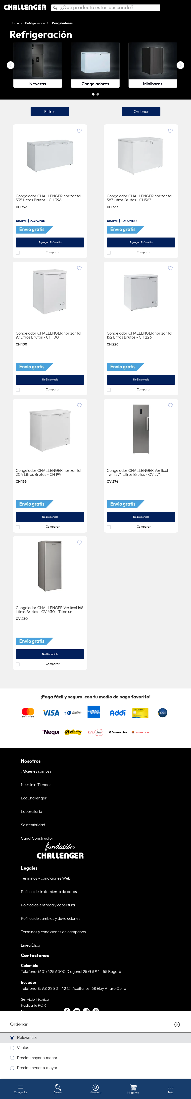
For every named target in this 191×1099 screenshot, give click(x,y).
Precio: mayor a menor (37, 1058)
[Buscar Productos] (55, 8)
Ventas (23, 1048)
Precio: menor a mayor (37, 1068)
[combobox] (105, 7)
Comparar (53, 252)
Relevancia (27, 1037)
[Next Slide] (180, 65)
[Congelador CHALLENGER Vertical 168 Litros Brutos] (50, 603)
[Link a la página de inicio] (16, 23)
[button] (93, 94)
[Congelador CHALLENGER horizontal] (50, 191)
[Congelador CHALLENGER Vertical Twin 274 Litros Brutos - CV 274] (141, 466)
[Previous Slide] (10, 65)
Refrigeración (35, 23)
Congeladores (62, 23)
